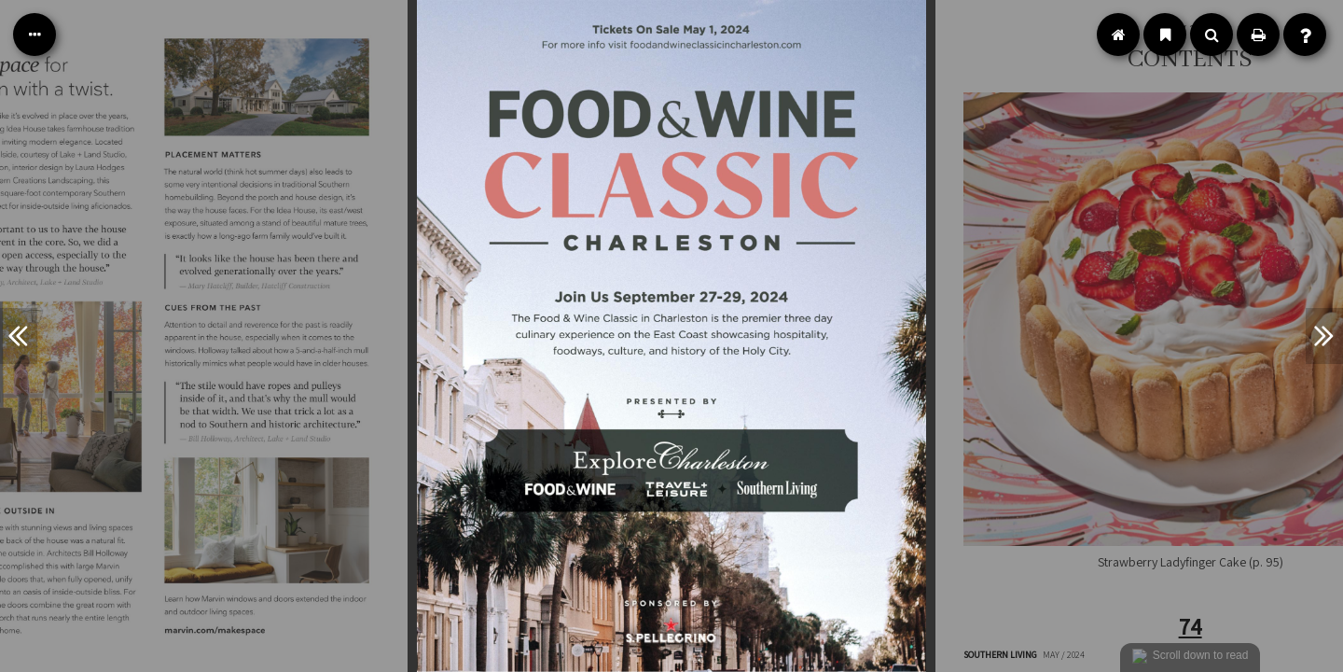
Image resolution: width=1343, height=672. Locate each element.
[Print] (1258, 34)
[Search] (1211, 34)
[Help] (1304, 34)
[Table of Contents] (34, 34)
